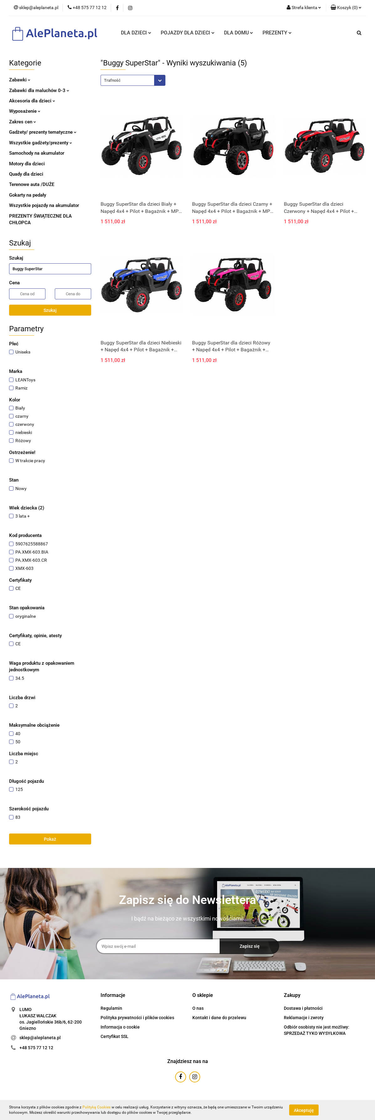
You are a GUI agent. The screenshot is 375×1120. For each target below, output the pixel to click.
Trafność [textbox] (112, 80)
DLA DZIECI (136, 33)
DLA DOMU (238, 33)
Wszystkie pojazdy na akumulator (44, 205)
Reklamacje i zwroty (304, 1017)
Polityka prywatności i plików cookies (137, 1017)
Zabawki (19, 80)
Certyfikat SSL (114, 1036)
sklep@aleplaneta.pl (40, 1037)
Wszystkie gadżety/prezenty (40, 143)
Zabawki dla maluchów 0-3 (39, 90)
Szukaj (50, 310)
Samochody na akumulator (36, 153)
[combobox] (133, 80)
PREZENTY (277, 33)
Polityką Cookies (96, 1107)
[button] (346, 8)
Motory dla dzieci (27, 164)
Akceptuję (304, 1109)
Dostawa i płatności (303, 1008)
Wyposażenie (24, 111)
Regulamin (111, 1008)
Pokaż (50, 839)
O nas (198, 1008)
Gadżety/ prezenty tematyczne (42, 132)
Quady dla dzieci (26, 174)
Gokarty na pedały (27, 195)
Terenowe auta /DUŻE (31, 184)
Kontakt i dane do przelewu (219, 1017)
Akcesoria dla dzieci (32, 101)
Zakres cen (22, 122)
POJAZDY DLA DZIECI (188, 33)
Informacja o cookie (120, 1027)
